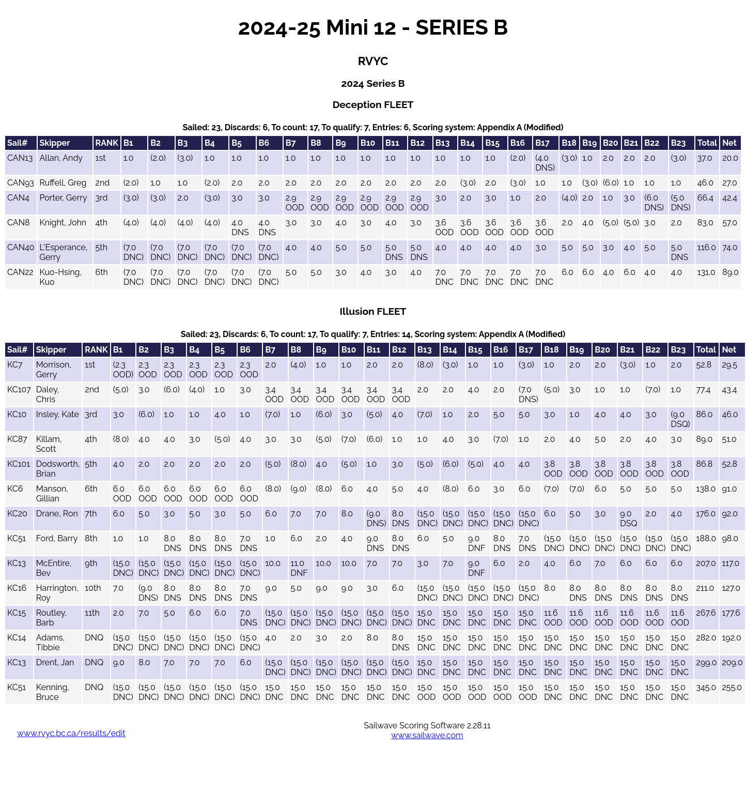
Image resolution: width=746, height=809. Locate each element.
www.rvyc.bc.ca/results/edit (71, 733)
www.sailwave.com (427, 735)
